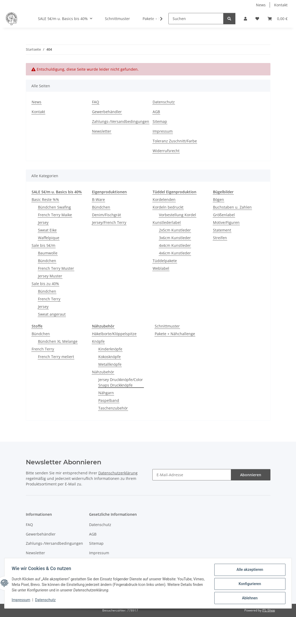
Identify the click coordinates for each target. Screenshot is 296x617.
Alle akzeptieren (248, 571)
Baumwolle (47, 253)
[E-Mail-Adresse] (191, 474)
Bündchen (47, 260)
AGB (156, 111)
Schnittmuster (167, 326)
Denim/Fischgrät (106, 214)
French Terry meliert (56, 356)
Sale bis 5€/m (43, 245)
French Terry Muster (56, 268)
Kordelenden (164, 199)
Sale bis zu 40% (45, 283)
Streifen (220, 237)
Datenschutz (46, 601)
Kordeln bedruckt (168, 207)
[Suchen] (196, 18)
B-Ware (98, 199)
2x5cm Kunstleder (175, 230)
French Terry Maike (55, 214)
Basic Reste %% (45, 199)
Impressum (22, 601)
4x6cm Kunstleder (175, 253)
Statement (222, 230)
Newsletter (101, 131)
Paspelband (108, 400)
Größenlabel (224, 214)
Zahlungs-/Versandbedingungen (120, 121)
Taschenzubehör (113, 408)
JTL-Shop (268, 610)
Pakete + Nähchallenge (175, 333)
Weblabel (161, 268)
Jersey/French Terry (109, 222)
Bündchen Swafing (54, 207)
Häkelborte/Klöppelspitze (114, 333)
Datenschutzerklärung (118, 472)
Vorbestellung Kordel (177, 214)
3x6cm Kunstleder (175, 237)
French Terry (49, 298)
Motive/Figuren (226, 222)
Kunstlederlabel (167, 222)
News (261, 4)
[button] (245, 18)
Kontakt (281, 4)
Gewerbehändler (107, 111)
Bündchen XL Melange (57, 341)
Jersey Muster (50, 275)
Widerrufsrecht (166, 150)
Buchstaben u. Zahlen (232, 207)
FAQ (95, 101)
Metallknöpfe (110, 364)
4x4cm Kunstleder (175, 245)
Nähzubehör (103, 371)
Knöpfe (98, 341)
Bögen (218, 199)
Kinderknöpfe (110, 348)
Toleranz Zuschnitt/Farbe (175, 140)
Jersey (43, 222)
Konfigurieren (248, 584)
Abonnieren (250, 474)
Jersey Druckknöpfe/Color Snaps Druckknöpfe (120, 382)
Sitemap (160, 121)
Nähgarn (106, 392)
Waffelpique (48, 237)
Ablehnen (248, 598)
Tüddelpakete (165, 260)
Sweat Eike (47, 230)
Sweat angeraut (52, 314)
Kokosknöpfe (109, 356)
